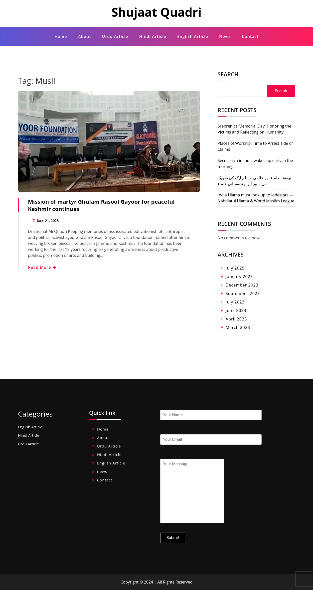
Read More (42, 267)
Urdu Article (115, 36)
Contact (250, 36)
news (225, 36)
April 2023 (236, 319)
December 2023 (242, 285)
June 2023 (236, 310)
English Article (192, 36)
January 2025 (239, 276)
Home (60, 36)
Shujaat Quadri (156, 12)
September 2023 (243, 293)
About (84, 36)
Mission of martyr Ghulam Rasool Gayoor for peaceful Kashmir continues (101, 205)
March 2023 (238, 327)
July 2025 (235, 268)
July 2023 (235, 302)
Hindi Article (152, 36)
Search (228, 74)
